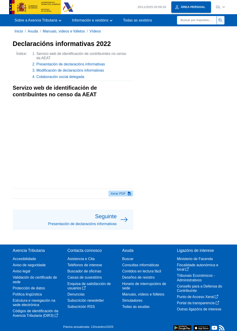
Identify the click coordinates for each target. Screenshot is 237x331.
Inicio (19, 31)
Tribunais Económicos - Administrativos (196, 278)
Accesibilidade (24, 259)
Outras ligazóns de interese (199, 309)
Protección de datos (29, 288)
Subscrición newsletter (86, 300)
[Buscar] (197, 20)
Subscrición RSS (81, 307)
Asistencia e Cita (81, 259)
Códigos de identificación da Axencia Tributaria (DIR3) (35, 313)
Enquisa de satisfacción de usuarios (89, 286)
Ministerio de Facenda (195, 259)
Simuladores (132, 300)
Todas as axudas (136, 307)
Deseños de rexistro (138, 277)
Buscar (128, 259)
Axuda (33, 31)
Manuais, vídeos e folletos (64, 31)
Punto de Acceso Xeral (198, 297)
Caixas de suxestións (85, 277)
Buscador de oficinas (85, 271)
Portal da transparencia (198, 303)
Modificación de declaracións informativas (70, 70)
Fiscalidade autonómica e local (197, 267)
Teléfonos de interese (85, 265)
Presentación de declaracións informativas (70, 64)
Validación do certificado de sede (35, 279)
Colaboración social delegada (60, 77)
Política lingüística (27, 294)
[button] (220, 7)
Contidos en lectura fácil (141, 271)
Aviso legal (21, 271)
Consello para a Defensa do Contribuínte (199, 288)
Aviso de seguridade (29, 265)
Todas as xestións (137, 20)
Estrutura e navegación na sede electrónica (34, 303)
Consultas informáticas (140, 265)
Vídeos (95, 31)
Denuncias (76, 294)
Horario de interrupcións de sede (144, 286)
